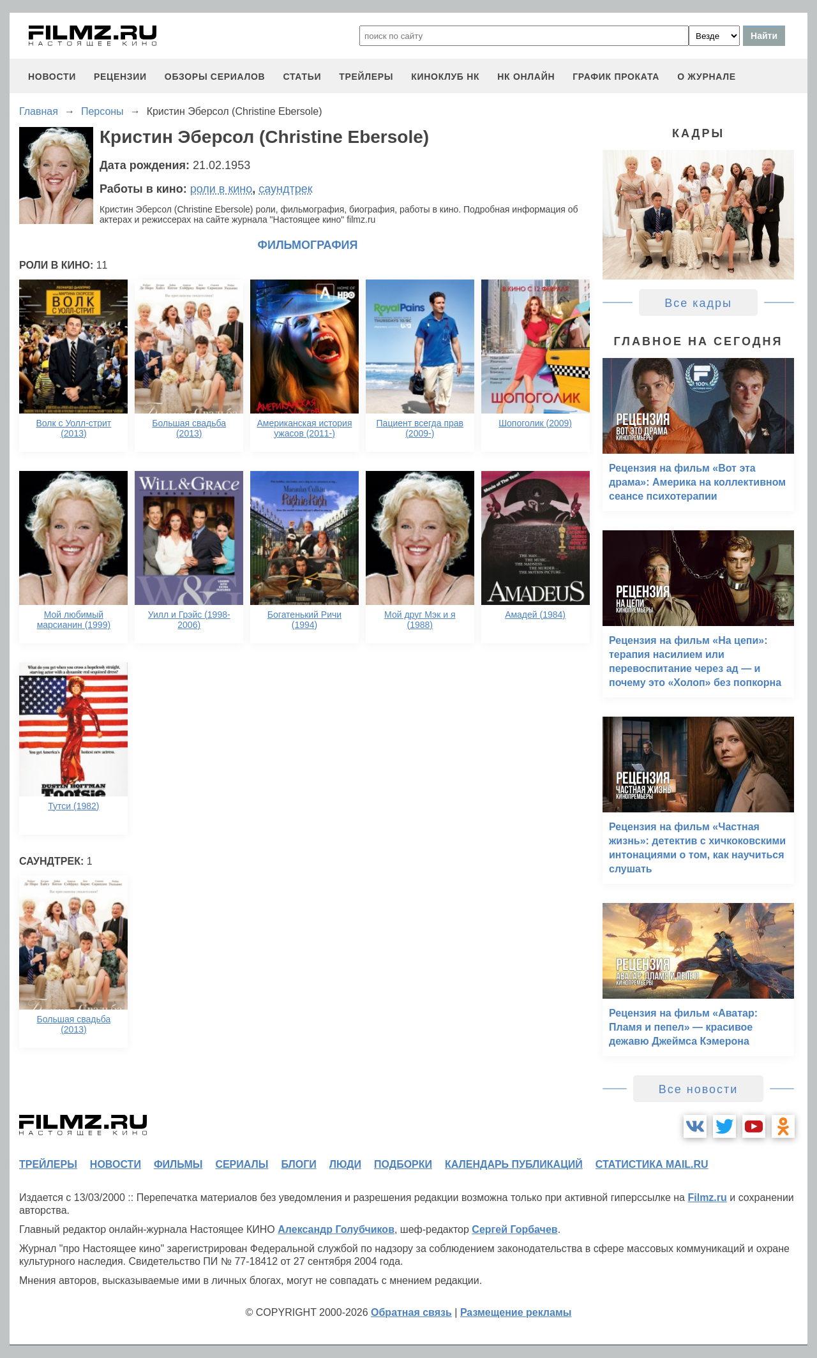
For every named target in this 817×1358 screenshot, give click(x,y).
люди (345, 1164)
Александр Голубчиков (336, 1229)
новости (52, 76)
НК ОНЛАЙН (526, 76)
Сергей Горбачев (514, 1229)
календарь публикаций (514, 1164)
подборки (403, 1164)
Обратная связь (411, 1312)
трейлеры (366, 76)
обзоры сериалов (215, 76)
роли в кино (221, 189)
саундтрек (285, 189)
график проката (616, 76)
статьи (302, 76)
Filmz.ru (706, 1197)
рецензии (120, 76)
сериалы (241, 1164)
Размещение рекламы (516, 1312)
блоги (298, 1164)
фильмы (178, 1164)
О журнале (706, 76)
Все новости (698, 1089)
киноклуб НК (445, 76)
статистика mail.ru (652, 1164)
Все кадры (698, 303)
